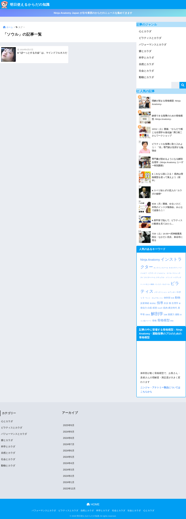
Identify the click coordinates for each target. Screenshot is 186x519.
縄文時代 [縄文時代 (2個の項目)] (172, 308)
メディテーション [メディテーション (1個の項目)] (160, 292)
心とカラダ (145, 31)
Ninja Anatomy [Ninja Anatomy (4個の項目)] (150, 259)
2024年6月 (68, 450)
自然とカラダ (146, 64)
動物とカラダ (146, 77)
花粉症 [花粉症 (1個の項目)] (147, 314)
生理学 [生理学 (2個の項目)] (175, 303)
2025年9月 (68, 425)
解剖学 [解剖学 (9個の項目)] (157, 313)
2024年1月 (68, 482)
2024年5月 (68, 457)
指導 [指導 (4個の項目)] (160, 302)
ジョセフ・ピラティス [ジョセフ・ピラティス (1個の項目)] (148, 273)
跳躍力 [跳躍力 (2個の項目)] (171, 314)
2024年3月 (68, 469)
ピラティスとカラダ (150, 38)
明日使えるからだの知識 (25, 4)
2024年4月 (68, 463)
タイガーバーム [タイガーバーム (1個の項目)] (149, 277)
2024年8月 (68, 438)
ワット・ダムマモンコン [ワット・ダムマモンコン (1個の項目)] (154, 298)
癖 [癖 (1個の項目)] (180, 303)
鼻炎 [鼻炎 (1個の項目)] (172, 321)
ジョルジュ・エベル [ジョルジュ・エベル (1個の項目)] (164, 273)
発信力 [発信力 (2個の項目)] (143, 308)
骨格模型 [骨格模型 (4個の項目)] (163, 320)
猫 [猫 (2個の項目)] (170, 303)
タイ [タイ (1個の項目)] (142, 277)
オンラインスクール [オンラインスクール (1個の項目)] (161, 268)
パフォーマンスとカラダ (152, 44)
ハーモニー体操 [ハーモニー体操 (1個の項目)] (148, 284)
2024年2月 (68, 476)
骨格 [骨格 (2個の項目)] (154, 320)
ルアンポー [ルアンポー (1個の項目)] (172, 292)
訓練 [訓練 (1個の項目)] (165, 314)
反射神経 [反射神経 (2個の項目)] (144, 303)
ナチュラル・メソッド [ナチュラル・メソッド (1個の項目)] (164, 277)
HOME (93, 504)
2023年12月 (69, 488)
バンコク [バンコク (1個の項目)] (158, 284)
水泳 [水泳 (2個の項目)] (166, 303)
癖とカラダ (145, 51)
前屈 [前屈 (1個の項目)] (172, 298)
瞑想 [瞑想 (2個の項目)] (155, 308)
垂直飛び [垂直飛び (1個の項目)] (153, 303)
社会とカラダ (146, 70)
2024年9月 (68, 431)
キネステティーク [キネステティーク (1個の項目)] (175, 268)
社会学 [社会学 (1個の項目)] (160, 308)
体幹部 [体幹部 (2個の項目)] (167, 297)
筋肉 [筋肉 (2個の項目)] (165, 308)
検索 (182, 85)
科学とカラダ (146, 57)
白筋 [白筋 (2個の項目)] (150, 308)
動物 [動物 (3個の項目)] (177, 297)
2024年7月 (68, 444)
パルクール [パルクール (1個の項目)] (166, 284)
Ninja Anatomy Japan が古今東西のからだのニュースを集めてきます (93, 13)
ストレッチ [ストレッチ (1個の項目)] (176, 273)
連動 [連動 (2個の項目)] (177, 314)
